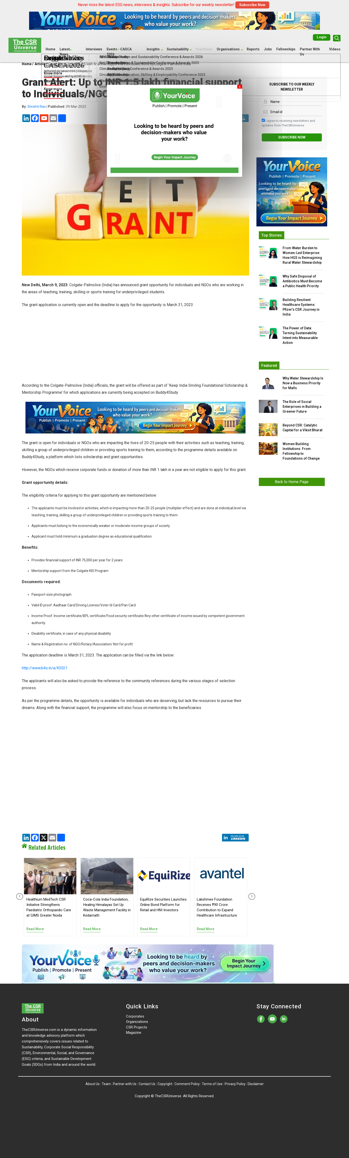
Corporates (135, 1016)
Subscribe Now (252, 5)
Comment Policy (187, 1084)
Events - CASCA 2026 (119, 51)
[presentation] (18, 896)
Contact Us (147, 1084)
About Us (93, 1084)
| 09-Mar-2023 (54, 106)
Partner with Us (124, 1084)
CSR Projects (136, 1027)
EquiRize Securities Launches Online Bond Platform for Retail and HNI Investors (163, 904)
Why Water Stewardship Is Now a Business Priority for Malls (303, 383)
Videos (335, 49)
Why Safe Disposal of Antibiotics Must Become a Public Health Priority (302, 281)
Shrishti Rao (36, 106)
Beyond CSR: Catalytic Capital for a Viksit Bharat (302, 427)
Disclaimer (256, 1084)
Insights (153, 49)
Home (50, 49)
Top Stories (271, 235)
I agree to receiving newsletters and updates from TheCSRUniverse (288, 123)
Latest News (65, 51)
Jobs (268, 49)
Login (321, 37)
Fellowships (285, 49)
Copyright (165, 1084)
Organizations (137, 1021)
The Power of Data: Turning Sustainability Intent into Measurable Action (300, 335)
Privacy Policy (235, 1084)
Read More (35, 929)
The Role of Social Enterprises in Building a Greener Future (302, 406)
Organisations (228, 49)
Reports (253, 49)
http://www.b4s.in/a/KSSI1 (44, 668)
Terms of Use (212, 1084)
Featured (269, 365)
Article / (41, 64)
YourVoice (204, 49)
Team (106, 1084)
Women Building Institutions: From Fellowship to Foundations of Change (301, 451)
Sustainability (178, 49)
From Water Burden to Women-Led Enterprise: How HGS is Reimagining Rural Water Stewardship (302, 255)
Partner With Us (310, 51)
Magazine (133, 1032)
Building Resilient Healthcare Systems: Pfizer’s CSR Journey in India (301, 307)
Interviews (94, 49)
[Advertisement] (135, 348)
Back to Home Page (292, 481)
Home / (27, 64)
